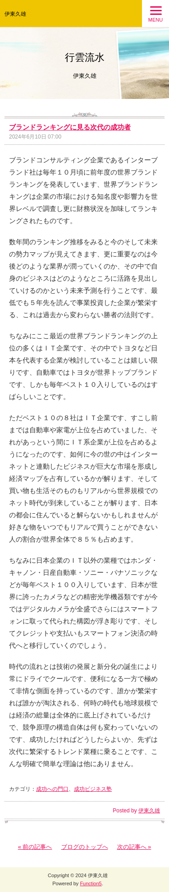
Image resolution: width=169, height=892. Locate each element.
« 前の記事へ (35, 846)
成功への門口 (52, 789)
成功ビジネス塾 (93, 789)
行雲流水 (85, 57)
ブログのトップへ (84, 846)
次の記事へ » (134, 846)
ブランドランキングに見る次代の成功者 (70, 127)
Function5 (90, 883)
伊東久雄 (15, 14)
